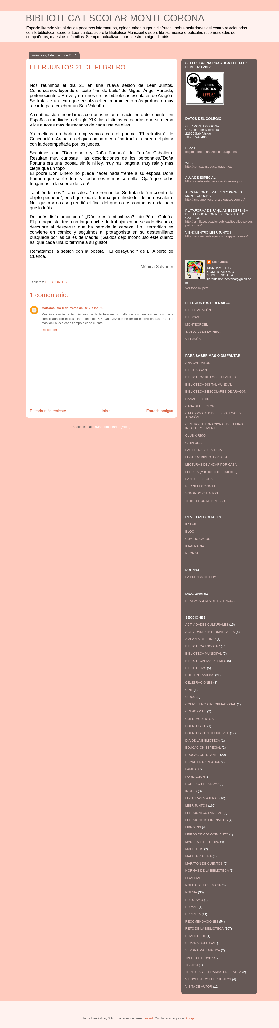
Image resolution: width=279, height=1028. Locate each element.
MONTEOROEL (196, 324)
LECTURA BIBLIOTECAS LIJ (206, 457)
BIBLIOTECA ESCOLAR (202, 646)
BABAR (190, 524)
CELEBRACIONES (199, 682)
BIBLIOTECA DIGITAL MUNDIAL (208, 384)
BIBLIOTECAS (195, 668)
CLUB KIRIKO (195, 435)
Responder (49, 329)
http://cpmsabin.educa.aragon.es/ (208, 166)
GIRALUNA (193, 443)
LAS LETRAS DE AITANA (203, 450)
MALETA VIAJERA (198, 856)
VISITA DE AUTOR (198, 986)
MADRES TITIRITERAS (202, 842)
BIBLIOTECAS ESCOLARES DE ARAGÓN (215, 391)
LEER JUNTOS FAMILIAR (204, 813)
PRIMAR (191, 907)
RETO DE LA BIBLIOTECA (204, 928)
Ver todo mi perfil (197, 288)
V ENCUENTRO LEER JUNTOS (208, 979)
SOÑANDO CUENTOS (201, 493)
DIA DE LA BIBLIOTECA (202, 740)
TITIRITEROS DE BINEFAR (205, 501)
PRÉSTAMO (194, 900)
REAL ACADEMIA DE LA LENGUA (210, 601)
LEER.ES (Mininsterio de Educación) (211, 472)
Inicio (106, 411)
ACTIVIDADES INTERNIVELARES (210, 632)
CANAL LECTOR (197, 399)
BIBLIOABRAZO (197, 370)
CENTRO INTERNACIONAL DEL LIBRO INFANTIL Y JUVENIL (214, 426)
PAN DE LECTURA (199, 479)
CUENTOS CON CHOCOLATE (207, 733)
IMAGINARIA (194, 546)
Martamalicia (51, 308)
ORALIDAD (193, 878)
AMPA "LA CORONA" (200, 639)
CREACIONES (195, 711)
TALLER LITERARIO (200, 957)
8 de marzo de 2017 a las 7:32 (83, 308)
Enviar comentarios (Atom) (112, 427)
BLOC (189, 531)
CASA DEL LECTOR (200, 406)
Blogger (190, 1018)
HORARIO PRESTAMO (202, 784)
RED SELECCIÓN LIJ (201, 486)
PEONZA (191, 553)
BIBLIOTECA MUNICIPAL (203, 653)
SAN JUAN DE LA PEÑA (203, 331)
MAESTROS (194, 849)
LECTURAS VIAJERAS (202, 798)
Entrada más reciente (48, 411)
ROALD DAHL (195, 936)
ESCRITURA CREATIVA (202, 762)
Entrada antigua (159, 411)
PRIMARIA (193, 914)
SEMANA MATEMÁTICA (202, 950)
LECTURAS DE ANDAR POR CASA (211, 464)
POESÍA (191, 892)
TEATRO (191, 965)
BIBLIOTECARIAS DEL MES (205, 660)
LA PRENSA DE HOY (200, 577)
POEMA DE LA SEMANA (203, 885)
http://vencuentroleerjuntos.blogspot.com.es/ (216, 236)
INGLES (191, 791)
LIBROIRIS (220, 261)
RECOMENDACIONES (201, 921)
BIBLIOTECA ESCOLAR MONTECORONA (115, 18)
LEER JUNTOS (56, 282)
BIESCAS (192, 317)
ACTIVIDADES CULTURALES (206, 624)
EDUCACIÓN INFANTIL (202, 755)
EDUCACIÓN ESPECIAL (203, 747)
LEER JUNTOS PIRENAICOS (206, 820)
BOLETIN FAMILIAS (199, 675)
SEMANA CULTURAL (200, 943)
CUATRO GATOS (197, 539)
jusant (148, 1018)
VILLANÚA (193, 339)
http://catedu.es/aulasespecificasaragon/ (213, 181)
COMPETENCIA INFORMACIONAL (210, 704)
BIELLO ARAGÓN (198, 310)
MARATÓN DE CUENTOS (204, 863)
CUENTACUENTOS (199, 718)
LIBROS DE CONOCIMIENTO (206, 834)
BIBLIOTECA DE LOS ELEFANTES (210, 377)
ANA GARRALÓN (198, 363)
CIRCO (190, 697)
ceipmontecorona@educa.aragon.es (211, 152)
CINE (189, 690)
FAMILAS (192, 769)
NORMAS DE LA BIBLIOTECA (207, 870)
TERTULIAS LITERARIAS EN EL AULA (213, 972)
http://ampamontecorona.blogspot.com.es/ (215, 199)
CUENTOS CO (195, 726)
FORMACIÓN (195, 776)
